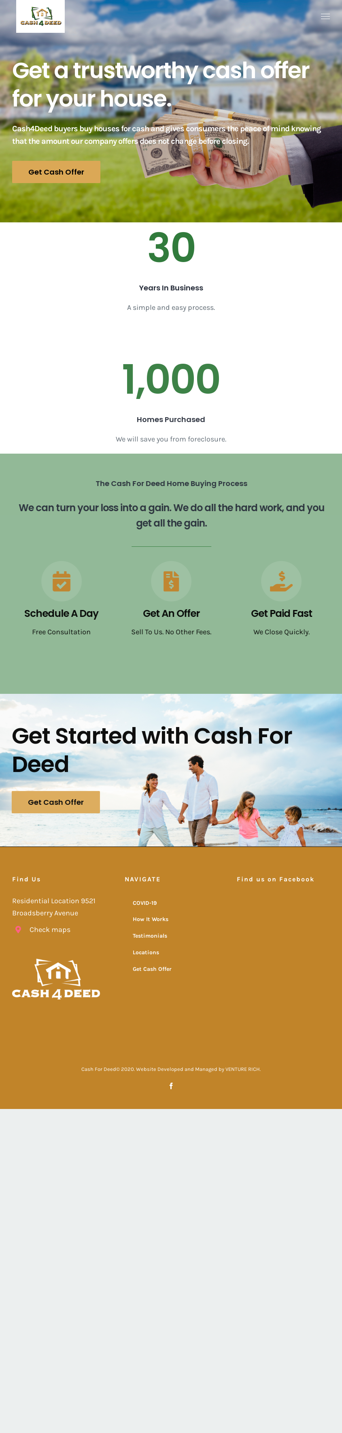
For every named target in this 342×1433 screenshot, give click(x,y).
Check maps (50, 929)
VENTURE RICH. (243, 1069)
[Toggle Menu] (325, 16)
